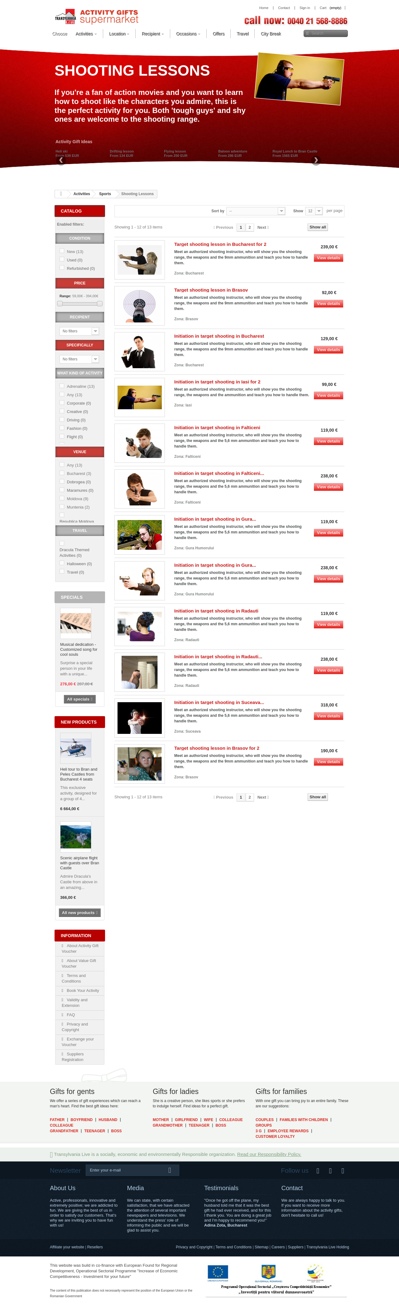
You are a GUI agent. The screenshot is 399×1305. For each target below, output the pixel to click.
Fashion (77, 428)
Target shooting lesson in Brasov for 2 (216, 748)
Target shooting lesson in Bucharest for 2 (220, 244)
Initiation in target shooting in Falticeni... (219, 473)
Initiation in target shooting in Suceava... (219, 702)
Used (75, 260)
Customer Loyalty (275, 1136)
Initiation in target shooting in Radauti (216, 610)
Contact (292, 1188)
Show (298, 211)
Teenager (94, 1131)
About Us (62, 1188)
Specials (72, 597)
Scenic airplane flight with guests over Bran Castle (79, 863)
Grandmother (168, 1125)
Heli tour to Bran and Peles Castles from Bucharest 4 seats (78, 774)
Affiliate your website (67, 1247)
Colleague (61, 1125)
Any (74, 394)
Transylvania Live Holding (327, 1247)
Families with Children (304, 1120)
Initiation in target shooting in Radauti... (218, 656)
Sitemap (261, 1247)
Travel (75, 572)
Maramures (80, 490)
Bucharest (79, 473)
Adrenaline (81, 386)
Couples (265, 1120)
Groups (264, 1125)
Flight (75, 436)
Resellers (95, 1247)
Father (57, 1120)
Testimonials (221, 1188)
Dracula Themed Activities (74, 552)
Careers (278, 1247)
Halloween (79, 563)
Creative (77, 411)
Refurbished (81, 268)
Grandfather (64, 1131)
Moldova (78, 498)
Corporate (79, 403)
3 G (259, 1131)
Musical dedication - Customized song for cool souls (78, 649)
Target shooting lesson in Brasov (211, 290)
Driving (76, 420)
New (75, 251)
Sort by (217, 211)
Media (135, 1188)
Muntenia (78, 507)
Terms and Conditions (233, 1247)
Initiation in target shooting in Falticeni (217, 427)
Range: (65, 296)
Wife (208, 1120)
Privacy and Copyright (194, 1247)
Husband (108, 1120)
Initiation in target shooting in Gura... (215, 519)
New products (79, 722)
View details (328, 258)
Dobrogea (79, 482)
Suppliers (295, 1247)
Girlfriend (186, 1120)
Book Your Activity (82, 990)
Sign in (305, 8)
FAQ (70, 1014)
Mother (161, 1120)
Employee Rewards (288, 1131)
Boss (116, 1131)
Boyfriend (81, 1120)
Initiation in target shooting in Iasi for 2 (217, 381)
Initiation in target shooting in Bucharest (219, 336)
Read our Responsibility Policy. (269, 1154)
